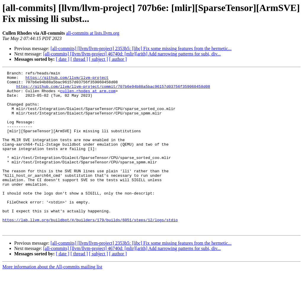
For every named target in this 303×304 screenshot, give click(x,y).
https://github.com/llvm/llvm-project (67, 79)
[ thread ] (79, 59)
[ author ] (118, 59)
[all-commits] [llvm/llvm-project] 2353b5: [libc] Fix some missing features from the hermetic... (141, 48)
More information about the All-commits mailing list (52, 298)
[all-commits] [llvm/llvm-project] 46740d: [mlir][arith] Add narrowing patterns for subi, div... (132, 53)
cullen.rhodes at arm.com (87, 95)
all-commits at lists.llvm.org (92, 33)
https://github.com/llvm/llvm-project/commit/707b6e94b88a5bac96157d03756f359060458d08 (113, 90)
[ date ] (62, 59)
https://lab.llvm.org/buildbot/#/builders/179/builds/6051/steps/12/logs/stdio (90, 250)
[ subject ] (98, 59)
